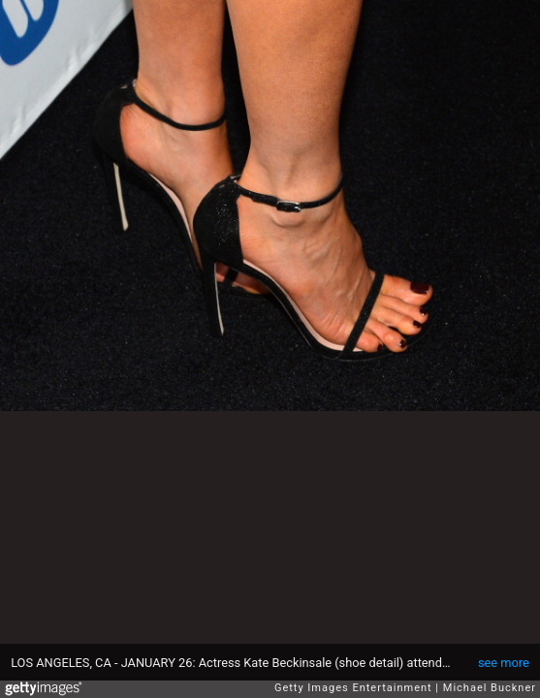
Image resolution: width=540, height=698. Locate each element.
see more (503, 662)
